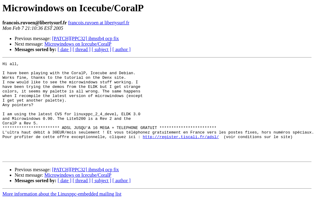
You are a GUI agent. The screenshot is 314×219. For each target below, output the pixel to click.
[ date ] (64, 49)
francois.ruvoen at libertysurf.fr (98, 22)
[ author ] (121, 49)
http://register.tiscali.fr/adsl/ (181, 152)
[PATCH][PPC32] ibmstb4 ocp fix (85, 38)
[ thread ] (82, 49)
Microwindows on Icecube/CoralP (78, 44)
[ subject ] (101, 49)
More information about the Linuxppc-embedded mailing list (61, 213)
